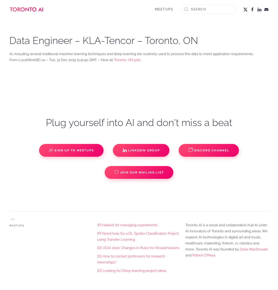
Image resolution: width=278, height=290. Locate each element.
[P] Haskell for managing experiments (127, 225)
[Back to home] (26, 9)
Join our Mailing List (139, 172)
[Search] (208, 9)
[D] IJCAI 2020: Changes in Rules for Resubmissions (138, 248)
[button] (12, 219)
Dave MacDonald (254, 249)
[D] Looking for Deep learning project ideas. (132, 271)
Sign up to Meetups (71, 150)
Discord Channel (208, 150)
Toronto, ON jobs (127, 60)
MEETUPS (164, 9)
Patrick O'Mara (203, 255)
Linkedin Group (141, 150)
